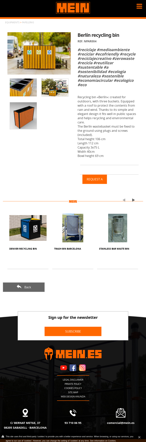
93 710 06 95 (73, 423)
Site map (73, 392)
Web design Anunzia (73, 396)
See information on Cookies (103, 441)
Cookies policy (73, 388)
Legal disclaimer (73, 379)
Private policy (73, 383)
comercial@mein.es (120, 423)
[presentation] (122, 200)
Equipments (12, 22)
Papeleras (28, 22)
